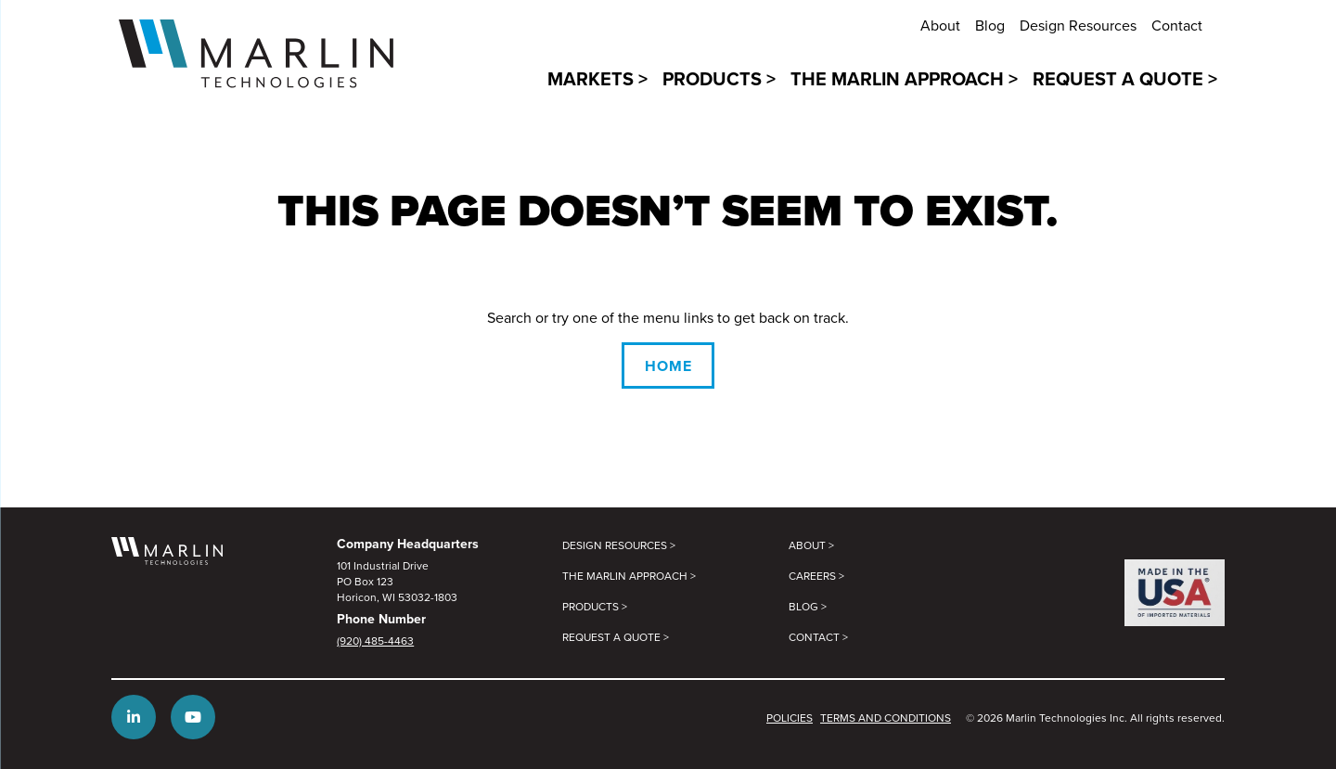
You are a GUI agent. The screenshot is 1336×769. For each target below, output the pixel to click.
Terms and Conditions (885, 717)
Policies (789, 717)
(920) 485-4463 (375, 640)
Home (668, 366)
